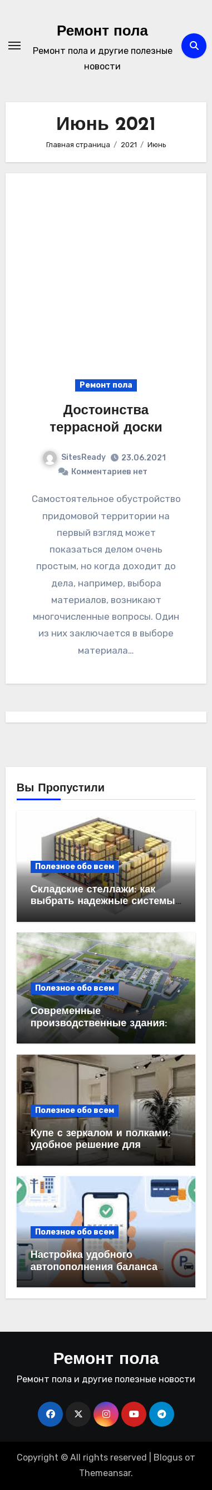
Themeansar (105, 1473)
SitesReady (74, 457)
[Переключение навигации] (14, 45)
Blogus (168, 1457)
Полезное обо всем (74, 866)
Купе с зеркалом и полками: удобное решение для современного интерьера (100, 1145)
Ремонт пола (102, 31)
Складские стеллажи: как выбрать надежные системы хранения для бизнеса (103, 902)
